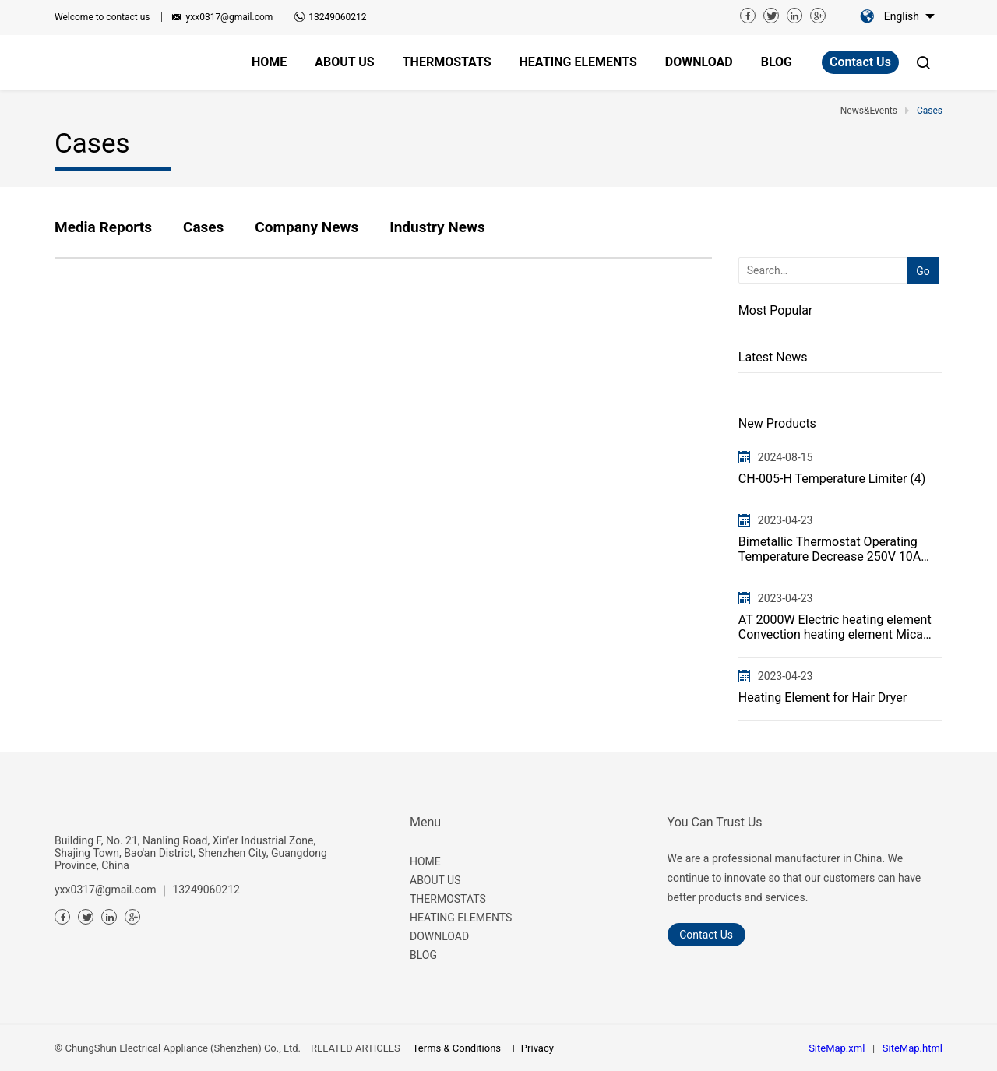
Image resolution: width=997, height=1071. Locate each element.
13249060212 (337, 17)
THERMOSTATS (448, 899)
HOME (425, 861)
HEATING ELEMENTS (461, 917)
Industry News (437, 227)
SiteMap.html (912, 1048)
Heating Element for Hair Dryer (822, 697)
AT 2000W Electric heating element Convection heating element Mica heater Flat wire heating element (835, 627)
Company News (306, 227)
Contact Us (860, 62)
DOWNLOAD (439, 936)
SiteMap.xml (837, 1048)
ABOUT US (435, 880)
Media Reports (103, 227)
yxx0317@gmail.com (229, 17)
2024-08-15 (785, 457)
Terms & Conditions (457, 1048)
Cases (203, 227)
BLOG (423, 955)
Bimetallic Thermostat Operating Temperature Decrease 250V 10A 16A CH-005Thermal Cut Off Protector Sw (829, 549)
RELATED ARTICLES (355, 1048)
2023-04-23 (785, 520)
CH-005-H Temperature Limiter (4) (832, 478)
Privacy (537, 1048)
